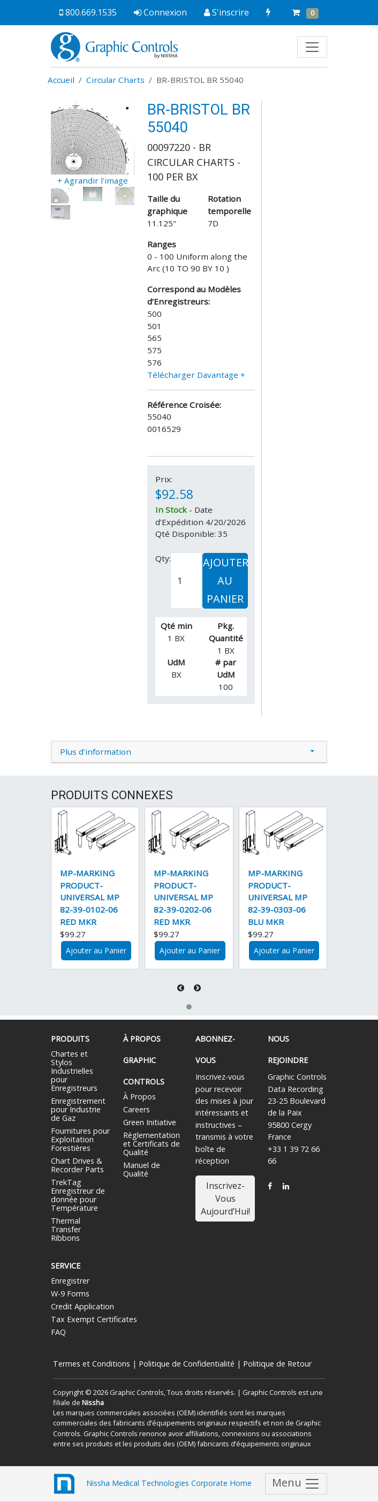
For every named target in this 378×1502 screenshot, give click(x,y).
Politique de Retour (277, 1364)
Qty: (163, 558)
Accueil (61, 79)
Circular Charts (115, 79)
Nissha (93, 1402)
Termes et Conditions (91, 1364)
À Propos (139, 1096)
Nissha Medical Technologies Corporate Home (151, 1483)
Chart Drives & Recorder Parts (77, 1165)
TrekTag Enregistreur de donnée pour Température (78, 1195)
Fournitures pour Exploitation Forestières (80, 1139)
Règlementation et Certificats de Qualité (151, 1143)
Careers (136, 1109)
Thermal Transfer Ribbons (66, 1229)
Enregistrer (70, 1281)
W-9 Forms (70, 1293)
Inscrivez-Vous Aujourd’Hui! (225, 1198)
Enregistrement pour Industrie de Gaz (78, 1109)
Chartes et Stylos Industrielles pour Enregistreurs (74, 1071)
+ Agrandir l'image (92, 180)
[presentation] (181, 988)
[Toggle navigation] (312, 47)
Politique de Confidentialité (187, 1364)
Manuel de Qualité (141, 1169)
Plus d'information (95, 751)
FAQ (58, 1332)
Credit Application (82, 1306)
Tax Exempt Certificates (94, 1319)
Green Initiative (149, 1122)
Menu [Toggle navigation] (296, 1483)
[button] (189, 1007)
